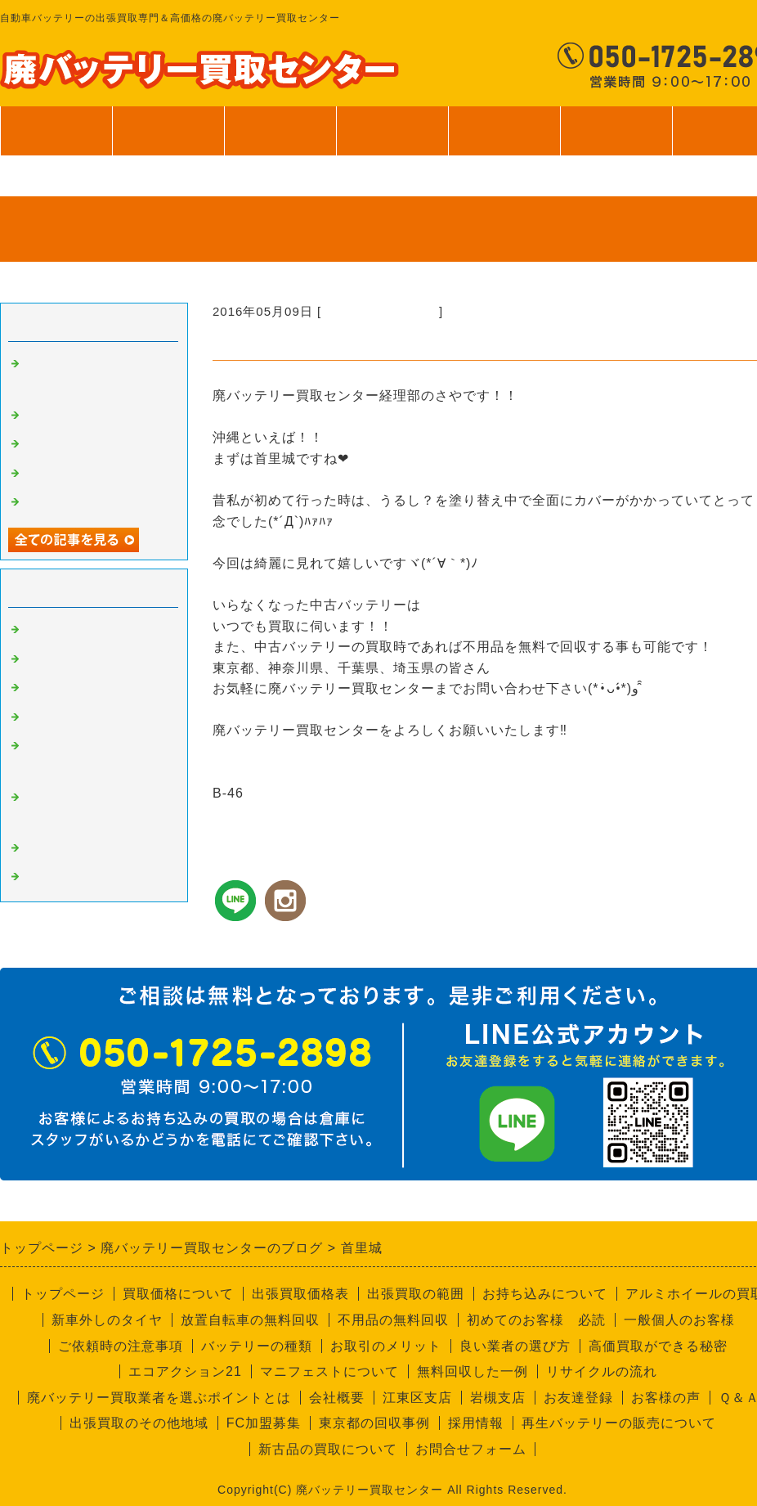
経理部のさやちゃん (380, 311)
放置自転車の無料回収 (250, 1320)
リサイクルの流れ (601, 1371)
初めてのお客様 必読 (536, 1320)
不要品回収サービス (83, 717)
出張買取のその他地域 (138, 1423)
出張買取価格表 (300, 1294)
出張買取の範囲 (415, 1294)
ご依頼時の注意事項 (120, 1346)
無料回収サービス (77, 473)
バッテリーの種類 (256, 1346)
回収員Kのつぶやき (82, 876)
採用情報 (476, 1423)
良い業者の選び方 (515, 1346)
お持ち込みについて (544, 1294)
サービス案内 (392, 139)
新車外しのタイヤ (107, 1320)
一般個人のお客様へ (83, 502)
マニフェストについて (329, 1371)
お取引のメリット (385, 1346)
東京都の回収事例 (374, 1423)
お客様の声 (666, 1398)
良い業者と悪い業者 (83, 688)
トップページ (56, 131)
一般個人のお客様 (679, 1320)
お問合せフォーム (470, 1449)
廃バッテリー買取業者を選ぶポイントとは (159, 1398)
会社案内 (616, 139)
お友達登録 (578, 1398)
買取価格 (168, 131)
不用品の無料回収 (393, 1320)
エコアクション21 (185, 1371)
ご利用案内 (504, 139)
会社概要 (337, 1398)
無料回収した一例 (472, 1371)
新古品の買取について (327, 1449)
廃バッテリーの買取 (83, 629)
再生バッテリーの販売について (619, 1423)
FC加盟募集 (263, 1423)
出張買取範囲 (280, 131)
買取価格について (178, 1294)
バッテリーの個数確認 (90, 444)
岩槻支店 (498, 1398)
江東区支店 (417, 1398)
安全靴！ (51, 415)
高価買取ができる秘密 (658, 1346)
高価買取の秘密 (70, 659)
